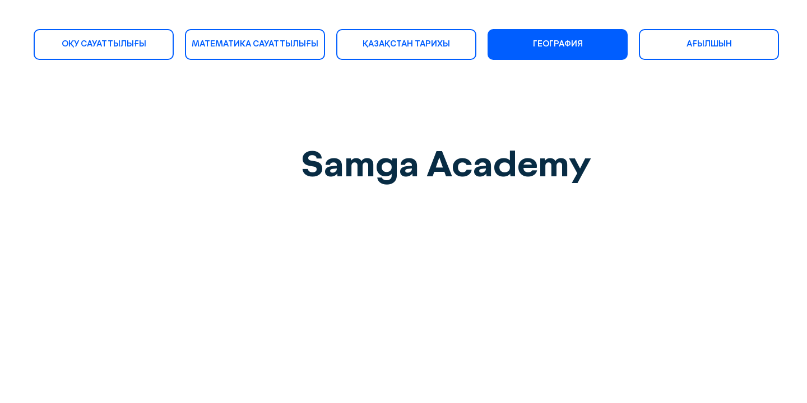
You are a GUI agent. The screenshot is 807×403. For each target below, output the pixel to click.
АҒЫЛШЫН (709, 44)
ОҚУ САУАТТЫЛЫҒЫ (104, 44)
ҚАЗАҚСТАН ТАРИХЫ (406, 44)
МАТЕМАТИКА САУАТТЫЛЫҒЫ (255, 44)
